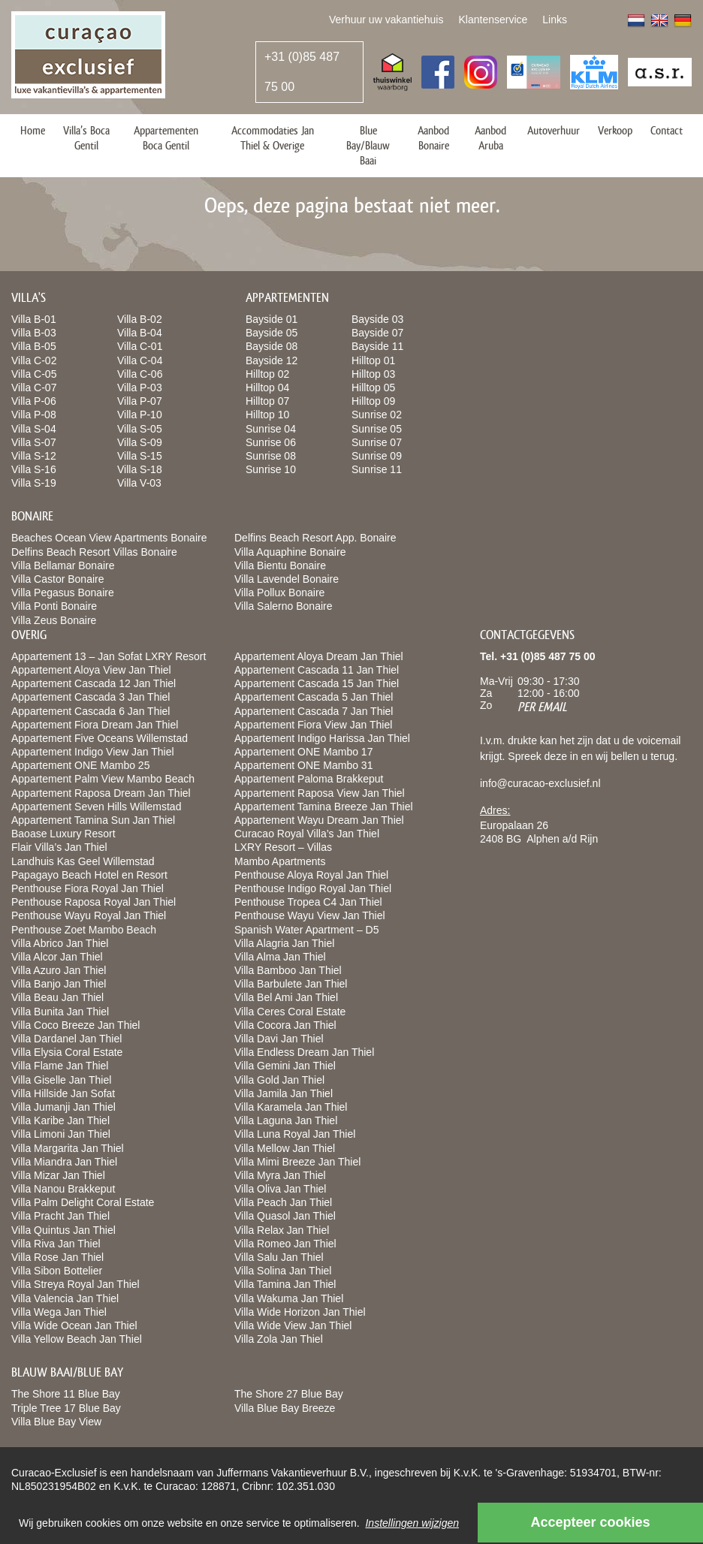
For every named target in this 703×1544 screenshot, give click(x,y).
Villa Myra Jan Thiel (280, 1175)
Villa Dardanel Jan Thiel (66, 1039)
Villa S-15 (139, 456)
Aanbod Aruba (490, 137)
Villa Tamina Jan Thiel (285, 1284)
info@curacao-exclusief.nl (540, 783)
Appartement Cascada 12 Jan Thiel (93, 683)
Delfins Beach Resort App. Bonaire (315, 538)
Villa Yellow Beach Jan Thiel (76, 1339)
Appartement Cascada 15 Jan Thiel (316, 683)
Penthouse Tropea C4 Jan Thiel (308, 902)
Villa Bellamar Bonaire (62, 565)
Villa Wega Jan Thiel (59, 1312)
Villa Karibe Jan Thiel (60, 1120)
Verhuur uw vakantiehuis (386, 20)
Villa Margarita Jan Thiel (67, 1148)
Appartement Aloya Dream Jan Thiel (318, 656)
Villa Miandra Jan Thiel (64, 1162)
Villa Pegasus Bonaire (62, 593)
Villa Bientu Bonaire (280, 565)
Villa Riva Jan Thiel (56, 1244)
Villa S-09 (139, 442)
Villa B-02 (139, 319)
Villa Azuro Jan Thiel (58, 970)
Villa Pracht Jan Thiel (60, 1216)
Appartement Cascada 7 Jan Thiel (313, 711)
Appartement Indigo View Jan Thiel (92, 752)
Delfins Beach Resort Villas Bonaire (94, 552)
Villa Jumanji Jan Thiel (63, 1107)
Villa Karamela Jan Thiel (290, 1107)
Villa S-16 (33, 469)
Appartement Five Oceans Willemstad (99, 738)
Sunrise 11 (377, 469)
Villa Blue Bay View (56, 1422)
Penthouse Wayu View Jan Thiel (309, 915)
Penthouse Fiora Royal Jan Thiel (87, 888)
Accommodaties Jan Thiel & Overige (272, 137)
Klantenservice (492, 20)
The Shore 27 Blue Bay (288, 1394)
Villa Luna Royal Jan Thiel (294, 1134)
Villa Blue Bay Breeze (284, 1408)
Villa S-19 (33, 483)
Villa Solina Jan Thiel (282, 1271)
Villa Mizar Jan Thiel (58, 1175)
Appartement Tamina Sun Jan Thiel (93, 820)
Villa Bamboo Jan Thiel (288, 970)
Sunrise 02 (377, 415)
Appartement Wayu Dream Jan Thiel (319, 820)
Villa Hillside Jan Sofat (63, 1093)
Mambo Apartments (279, 861)
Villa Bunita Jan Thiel (60, 1012)
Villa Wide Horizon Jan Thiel (300, 1312)
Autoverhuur (553, 130)
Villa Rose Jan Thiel (57, 1257)
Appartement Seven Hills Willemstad (96, 807)
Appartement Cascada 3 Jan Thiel (90, 697)
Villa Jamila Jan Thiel (283, 1093)
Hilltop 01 (373, 360)
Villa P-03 (139, 387)
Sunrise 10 (271, 469)
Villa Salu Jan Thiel (279, 1257)
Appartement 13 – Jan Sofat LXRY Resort (108, 656)
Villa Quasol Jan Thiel (285, 1216)
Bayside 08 (271, 346)
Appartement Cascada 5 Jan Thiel (313, 697)
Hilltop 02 (267, 374)
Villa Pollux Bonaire (279, 593)
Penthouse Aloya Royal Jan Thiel (311, 875)
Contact (666, 130)
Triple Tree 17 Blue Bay (66, 1408)
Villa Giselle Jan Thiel (61, 1080)
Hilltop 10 (267, 415)
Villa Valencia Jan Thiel (65, 1298)
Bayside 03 (377, 319)
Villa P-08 (33, 415)
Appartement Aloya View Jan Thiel (91, 670)
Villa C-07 (33, 387)
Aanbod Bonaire (433, 137)
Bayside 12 (271, 360)
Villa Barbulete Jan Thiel (290, 984)
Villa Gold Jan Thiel (279, 1080)
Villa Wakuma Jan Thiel (288, 1298)
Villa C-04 (139, 360)
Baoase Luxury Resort (63, 834)
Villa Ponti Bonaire (54, 606)
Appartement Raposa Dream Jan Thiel (101, 793)
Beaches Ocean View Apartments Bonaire (109, 538)
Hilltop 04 (267, 387)
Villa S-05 (139, 429)
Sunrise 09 (377, 456)
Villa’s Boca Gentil (86, 137)
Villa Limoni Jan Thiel (60, 1134)
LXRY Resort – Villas (283, 847)
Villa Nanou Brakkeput (63, 1189)
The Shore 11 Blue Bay (65, 1394)
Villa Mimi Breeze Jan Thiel (297, 1162)
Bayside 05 (271, 333)
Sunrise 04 (271, 429)
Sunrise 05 (377, 429)
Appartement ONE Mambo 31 (303, 765)
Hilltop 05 (373, 387)
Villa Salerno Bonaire (283, 606)
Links (554, 20)
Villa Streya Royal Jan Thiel (75, 1284)
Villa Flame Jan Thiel (59, 1066)
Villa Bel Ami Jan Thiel (286, 997)
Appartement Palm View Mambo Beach (103, 779)
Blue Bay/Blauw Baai (368, 145)
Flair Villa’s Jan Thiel (59, 847)
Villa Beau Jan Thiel (57, 997)
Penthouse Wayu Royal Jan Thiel (88, 915)
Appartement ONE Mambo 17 (303, 752)
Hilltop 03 (373, 374)
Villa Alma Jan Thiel (280, 957)
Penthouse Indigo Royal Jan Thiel (312, 888)
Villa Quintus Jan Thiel (63, 1230)
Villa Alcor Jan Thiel (57, 957)
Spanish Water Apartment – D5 (306, 930)
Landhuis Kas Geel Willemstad (83, 861)
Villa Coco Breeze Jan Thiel (75, 1025)
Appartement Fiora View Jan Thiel (313, 725)
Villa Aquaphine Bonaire (289, 552)
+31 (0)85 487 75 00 (301, 71)
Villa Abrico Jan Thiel (59, 943)
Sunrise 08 (271, 456)
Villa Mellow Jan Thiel (284, 1148)
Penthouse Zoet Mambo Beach (83, 930)
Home (32, 130)
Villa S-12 (33, 456)
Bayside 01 (271, 319)
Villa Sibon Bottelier (56, 1271)
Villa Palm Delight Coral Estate (82, 1202)
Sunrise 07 (377, 442)
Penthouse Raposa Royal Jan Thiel (93, 902)
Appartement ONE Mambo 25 (80, 765)
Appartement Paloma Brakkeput (308, 779)
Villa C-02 (33, 360)
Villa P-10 (139, 415)
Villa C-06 (139, 374)
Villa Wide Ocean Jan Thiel (74, 1325)
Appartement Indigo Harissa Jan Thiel (322, 738)
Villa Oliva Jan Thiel (280, 1189)
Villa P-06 (33, 401)
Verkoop (615, 130)
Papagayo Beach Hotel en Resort (89, 875)
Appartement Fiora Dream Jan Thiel (94, 725)
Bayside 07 (377, 333)
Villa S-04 (33, 429)
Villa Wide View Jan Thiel (293, 1325)
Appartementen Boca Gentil (166, 137)
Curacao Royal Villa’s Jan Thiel (306, 834)
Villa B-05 (33, 346)
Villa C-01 (139, 346)
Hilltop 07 (267, 401)
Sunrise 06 (271, 442)
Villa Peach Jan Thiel (283, 1202)
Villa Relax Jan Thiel (281, 1230)
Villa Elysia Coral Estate (66, 1052)
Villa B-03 (33, 333)
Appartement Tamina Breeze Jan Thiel (323, 807)
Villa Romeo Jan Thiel (285, 1244)
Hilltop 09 (373, 401)
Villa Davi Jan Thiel (279, 1039)
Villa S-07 (33, 442)
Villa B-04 (139, 333)
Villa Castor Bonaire (57, 579)
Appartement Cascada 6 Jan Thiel (90, 711)
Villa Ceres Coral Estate (289, 1012)
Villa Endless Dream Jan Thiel (304, 1052)
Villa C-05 (33, 374)
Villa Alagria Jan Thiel (284, 943)
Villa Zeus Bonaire (53, 620)
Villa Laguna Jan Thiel (285, 1120)
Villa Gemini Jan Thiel (285, 1066)
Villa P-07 (139, 401)
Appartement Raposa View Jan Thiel (319, 793)
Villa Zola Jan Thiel (278, 1339)
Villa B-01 (33, 319)
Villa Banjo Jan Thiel (58, 984)
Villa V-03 (139, 483)
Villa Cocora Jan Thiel (285, 1025)
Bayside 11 (377, 346)
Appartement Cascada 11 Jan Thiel (316, 670)
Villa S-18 (139, 469)
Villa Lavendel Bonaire (286, 579)
